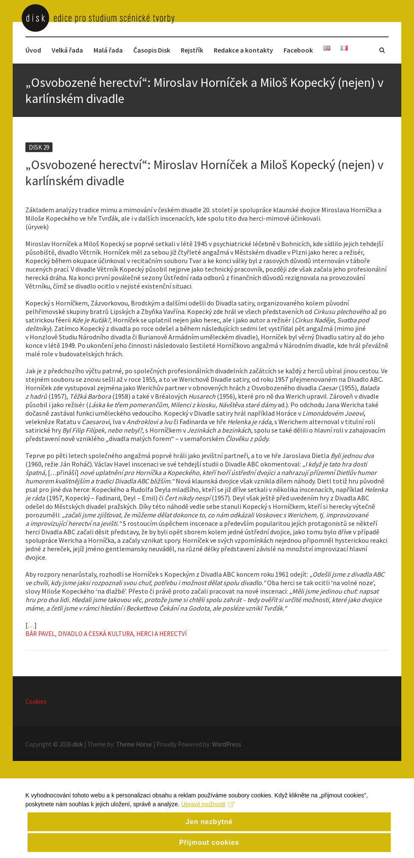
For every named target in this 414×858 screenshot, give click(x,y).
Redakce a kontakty (243, 50)
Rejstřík (192, 50)
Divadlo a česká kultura (95, 634)
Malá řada (108, 50)
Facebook (298, 50)
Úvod (33, 50)
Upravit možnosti (207, 814)
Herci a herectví (161, 634)
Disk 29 (39, 147)
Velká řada (67, 50)
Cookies (36, 701)
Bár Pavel (40, 634)
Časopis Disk (151, 50)
